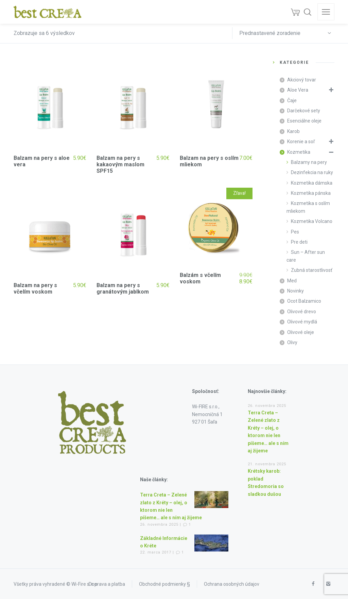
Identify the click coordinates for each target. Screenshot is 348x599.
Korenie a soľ (301, 141)
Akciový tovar (301, 79)
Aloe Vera (297, 90)
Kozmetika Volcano (311, 221)
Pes (295, 232)
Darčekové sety (303, 110)
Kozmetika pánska (311, 193)
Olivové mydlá (302, 321)
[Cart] (295, 11)
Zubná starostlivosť (311, 270)
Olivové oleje (300, 332)
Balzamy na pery (309, 162)
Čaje (292, 100)
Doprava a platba (107, 584)
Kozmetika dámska (311, 183)
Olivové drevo (301, 311)
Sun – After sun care (305, 255)
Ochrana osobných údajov (231, 584)
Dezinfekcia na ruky (312, 172)
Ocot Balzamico (304, 301)
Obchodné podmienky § (164, 584)
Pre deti (299, 242)
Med (292, 280)
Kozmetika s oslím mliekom (308, 207)
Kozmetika (298, 152)
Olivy (292, 342)
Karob (293, 131)
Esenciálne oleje (304, 121)
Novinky (295, 291)
